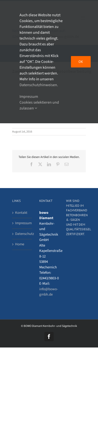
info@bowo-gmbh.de (48, 292)
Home (19, 244)
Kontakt (21, 212)
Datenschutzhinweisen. (39, 85)
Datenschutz (22, 233)
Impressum (22, 223)
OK (80, 61)
